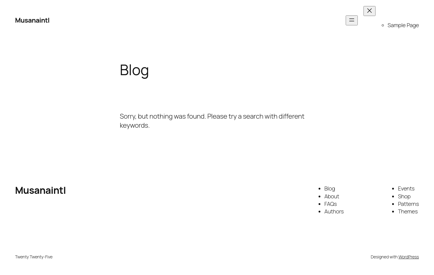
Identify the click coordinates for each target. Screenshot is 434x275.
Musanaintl (32, 20)
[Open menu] (352, 20)
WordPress (408, 257)
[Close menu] (369, 11)
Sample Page (403, 25)
